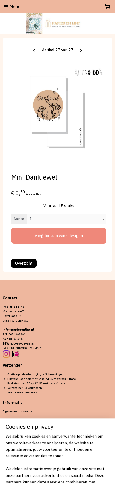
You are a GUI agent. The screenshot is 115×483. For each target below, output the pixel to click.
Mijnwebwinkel (57, 474)
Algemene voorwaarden (18, 411)
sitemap (53, 466)
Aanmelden (16, 442)
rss (61, 466)
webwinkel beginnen (78, 466)
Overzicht (24, 263)
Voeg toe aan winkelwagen (59, 235)
